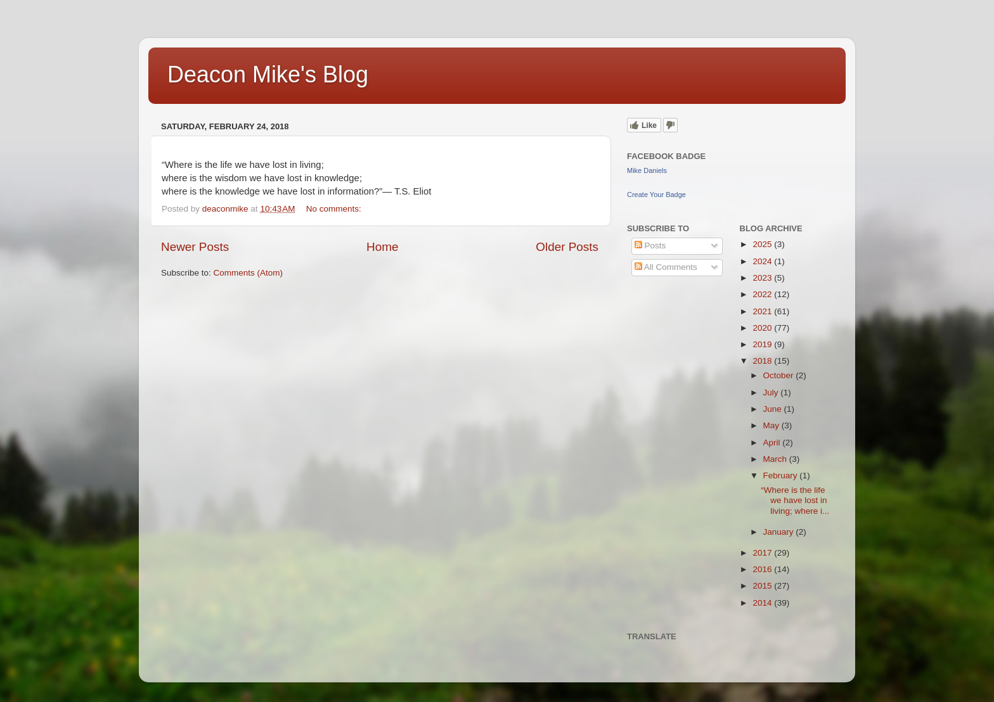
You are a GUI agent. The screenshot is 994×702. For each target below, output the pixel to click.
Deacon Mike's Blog (267, 74)
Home (382, 246)
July (772, 392)
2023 (763, 278)
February (781, 475)
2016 (763, 569)
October (779, 375)
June (773, 409)
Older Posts (567, 246)
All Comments (666, 267)
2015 (763, 585)
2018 (763, 361)
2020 (763, 328)
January (779, 532)
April (773, 442)
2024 (763, 261)
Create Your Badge (656, 194)
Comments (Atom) (248, 273)
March (776, 459)
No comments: (335, 209)
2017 (763, 553)
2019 (763, 344)
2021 (763, 311)
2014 (763, 603)
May (772, 425)
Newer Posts (195, 246)
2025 (763, 244)
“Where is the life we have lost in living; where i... (795, 500)
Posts (650, 245)
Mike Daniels (647, 170)
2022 (763, 294)
